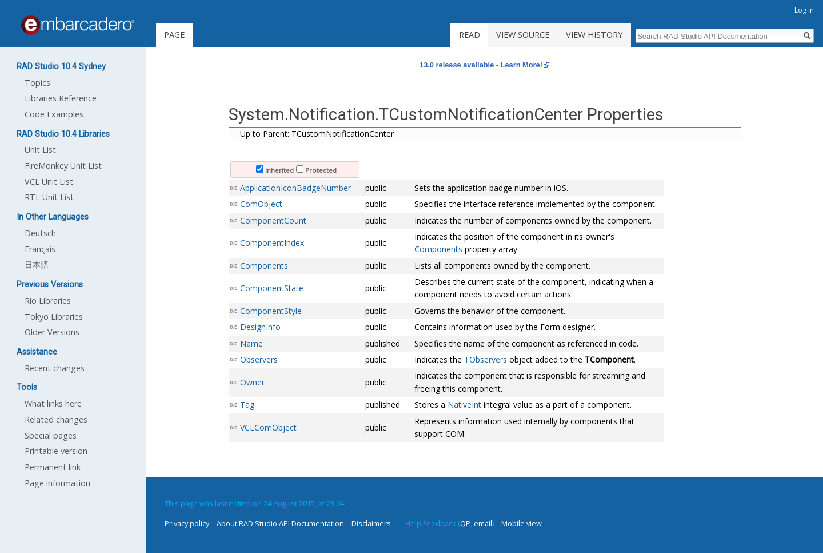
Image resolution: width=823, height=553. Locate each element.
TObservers (485, 359)
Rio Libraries (48, 300)
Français (40, 249)
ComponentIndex (272, 242)
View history (594, 34)
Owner (252, 382)
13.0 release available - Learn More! (481, 65)
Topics (37, 82)
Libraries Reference (61, 98)
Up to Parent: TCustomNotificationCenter (317, 133)
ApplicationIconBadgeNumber (295, 187)
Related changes (56, 419)
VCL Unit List (49, 181)
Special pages (51, 435)
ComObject (261, 203)
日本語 (37, 264)
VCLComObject (268, 427)
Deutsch (40, 233)
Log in (804, 10)
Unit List (40, 149)
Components (438, 249)
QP (465, 523)
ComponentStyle (271, 310)
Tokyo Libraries (54, 316)
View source (522, 34)
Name (251, 343)
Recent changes (55, 368)
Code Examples (54, 114)
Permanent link (53, 467)
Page (174, 34)
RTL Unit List (49, 197)
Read (469, 34)
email (483, 523)
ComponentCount (273, 220)
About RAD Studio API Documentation (280, 523)
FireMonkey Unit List (63, 165)
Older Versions (52, 332)
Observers (259, 359)
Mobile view (521, 523)
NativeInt (464, 404)
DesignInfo (260, 326)
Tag (247, 404)
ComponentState (271, 288)
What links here (53, 403)
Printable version (56, 450)
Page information (57, 483)
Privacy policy (187, 523)
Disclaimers (371, 523)
